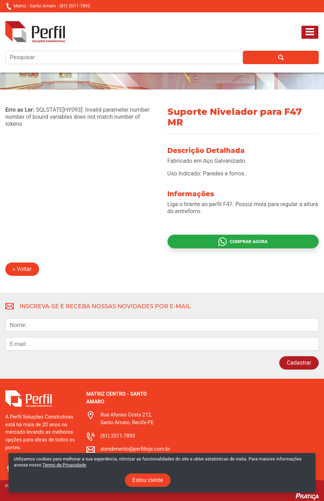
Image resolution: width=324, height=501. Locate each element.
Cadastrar (299, 362)
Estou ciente (147, 480)
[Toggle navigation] (310, 32)
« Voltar (22, 269)
